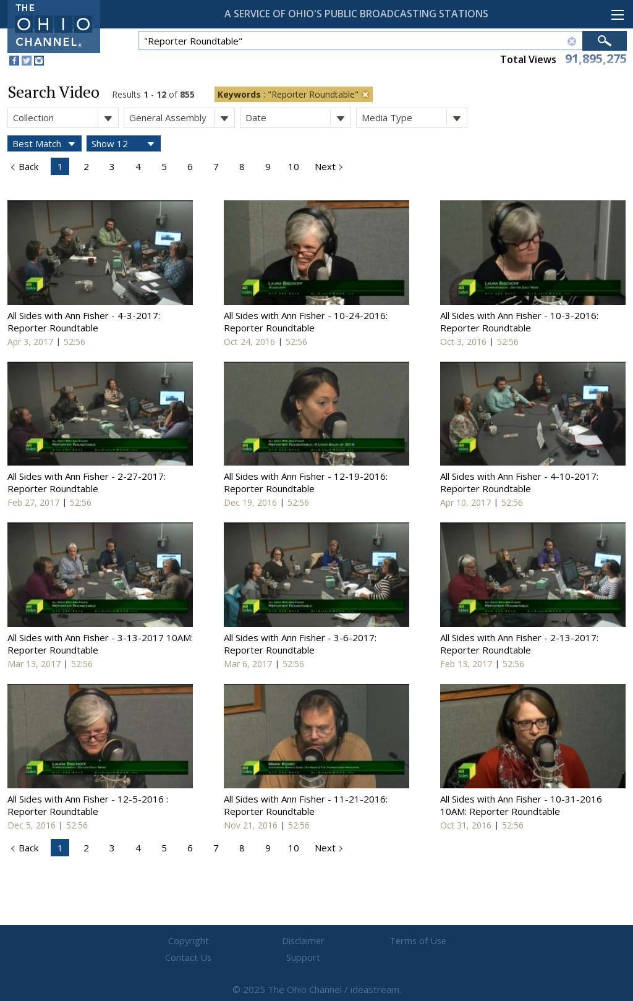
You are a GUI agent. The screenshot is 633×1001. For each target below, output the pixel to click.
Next (324, 166)
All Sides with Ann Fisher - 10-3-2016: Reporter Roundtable (519, 321)
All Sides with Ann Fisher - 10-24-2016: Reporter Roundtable (306, 321)
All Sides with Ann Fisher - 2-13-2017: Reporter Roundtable (519, 643)
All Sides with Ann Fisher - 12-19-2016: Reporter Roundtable (306, 482)
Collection (65, 118)
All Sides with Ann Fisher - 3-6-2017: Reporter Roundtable (300, 643)
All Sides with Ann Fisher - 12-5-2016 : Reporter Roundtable (87, 805)
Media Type (414, 118)
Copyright (168, 941)
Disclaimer (243, 941)
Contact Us (390, 941)
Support (465, 941)
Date (297, 118)
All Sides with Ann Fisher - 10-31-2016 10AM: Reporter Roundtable (521, 805)
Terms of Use (316, 941)
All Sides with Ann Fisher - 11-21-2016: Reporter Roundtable (306, 805)
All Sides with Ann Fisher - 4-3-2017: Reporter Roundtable (83, 321)
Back (27, 166)
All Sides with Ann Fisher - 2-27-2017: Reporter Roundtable (86, 482)
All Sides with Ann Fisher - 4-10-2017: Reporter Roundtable (519, 482)
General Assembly (181, 118)
